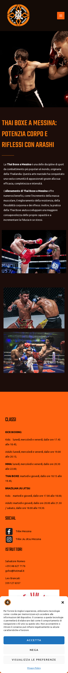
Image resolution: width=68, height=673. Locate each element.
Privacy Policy (34, 668)
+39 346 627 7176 (15, 565)
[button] (62, 602)
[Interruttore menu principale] (60, 15)
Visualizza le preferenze (34, 659)
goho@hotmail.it (14, 570)
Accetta (34, 640)
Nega (34, 649)
